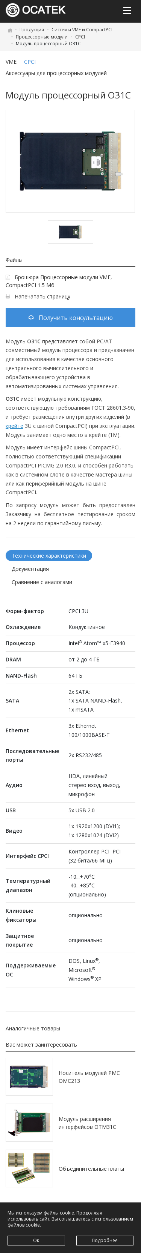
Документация (30, 568)
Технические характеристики (49, 555)
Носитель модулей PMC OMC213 (89, 1076)
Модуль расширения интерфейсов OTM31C (87, 1122)
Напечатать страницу (38, 296)
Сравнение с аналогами (42, 582)
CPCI (80, 37)
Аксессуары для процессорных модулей (56, 73)
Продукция (32, 29)
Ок (36, 1240)
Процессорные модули (42, 37)
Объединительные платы (91, 1168)
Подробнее (105, 1240)
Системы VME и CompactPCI (82, 29)
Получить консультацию (71, 318)
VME (11, 61)
